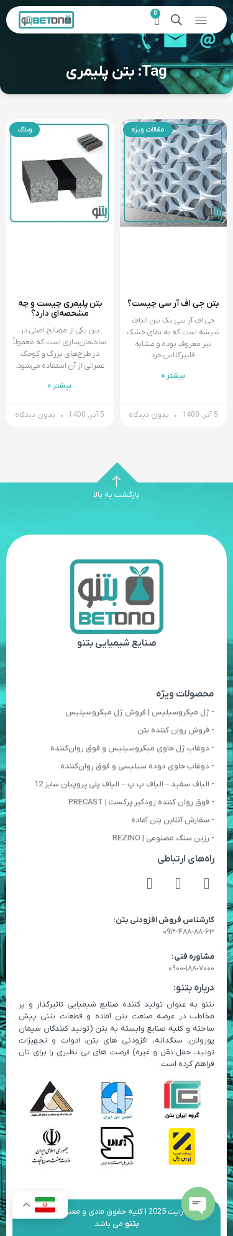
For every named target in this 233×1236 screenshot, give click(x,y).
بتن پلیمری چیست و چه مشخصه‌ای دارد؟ (60, 308)
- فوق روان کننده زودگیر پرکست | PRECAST (141, 802)
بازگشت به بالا (116, 494)
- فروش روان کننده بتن (175, 730)
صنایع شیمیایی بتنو (117, 643)
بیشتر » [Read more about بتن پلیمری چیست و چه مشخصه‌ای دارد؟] (59, 386)
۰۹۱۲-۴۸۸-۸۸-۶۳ (188, 932)
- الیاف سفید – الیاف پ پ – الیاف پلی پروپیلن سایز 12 (124, 784)
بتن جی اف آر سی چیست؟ (173, 303)
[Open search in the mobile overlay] (176, 20)
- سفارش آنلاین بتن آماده (172, 820)
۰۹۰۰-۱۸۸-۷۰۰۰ (191, 968)
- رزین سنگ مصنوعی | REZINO (163, 838)
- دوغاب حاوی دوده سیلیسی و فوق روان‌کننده (137, 766)
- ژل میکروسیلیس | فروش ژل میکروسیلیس (139, 712)
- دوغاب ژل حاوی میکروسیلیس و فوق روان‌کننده (132, 748)
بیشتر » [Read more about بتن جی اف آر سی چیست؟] (173, 376)
